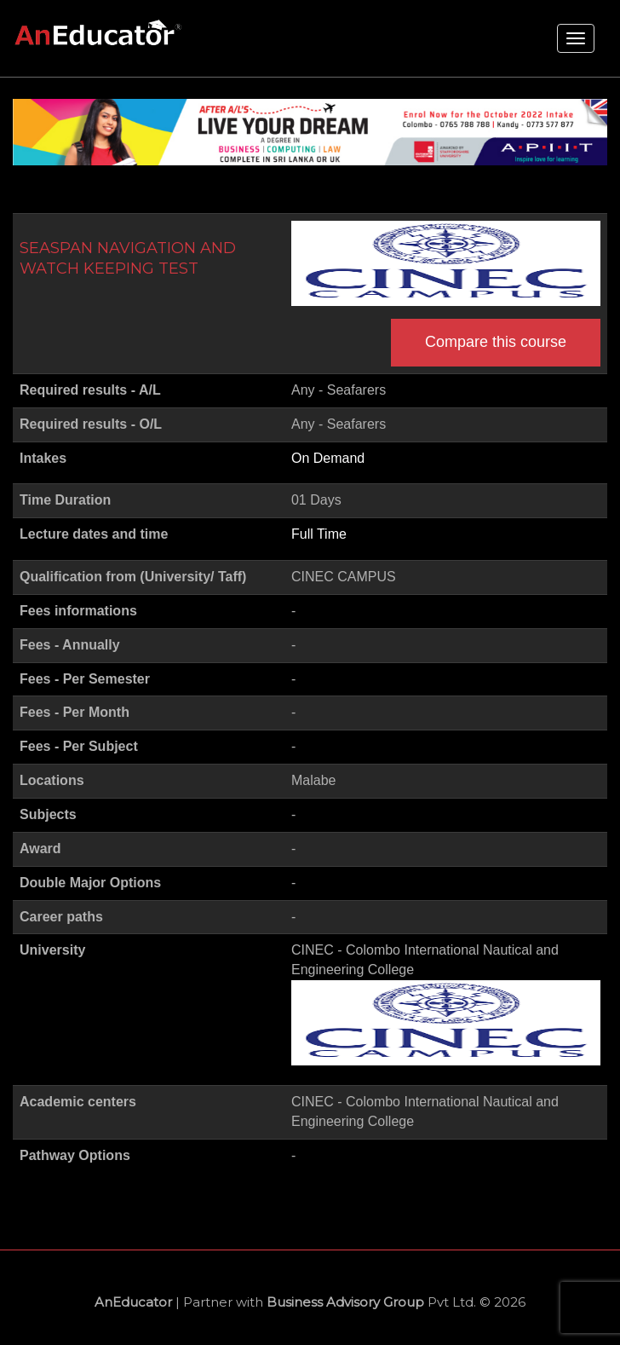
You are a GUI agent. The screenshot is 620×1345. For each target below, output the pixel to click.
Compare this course (495, 341)
